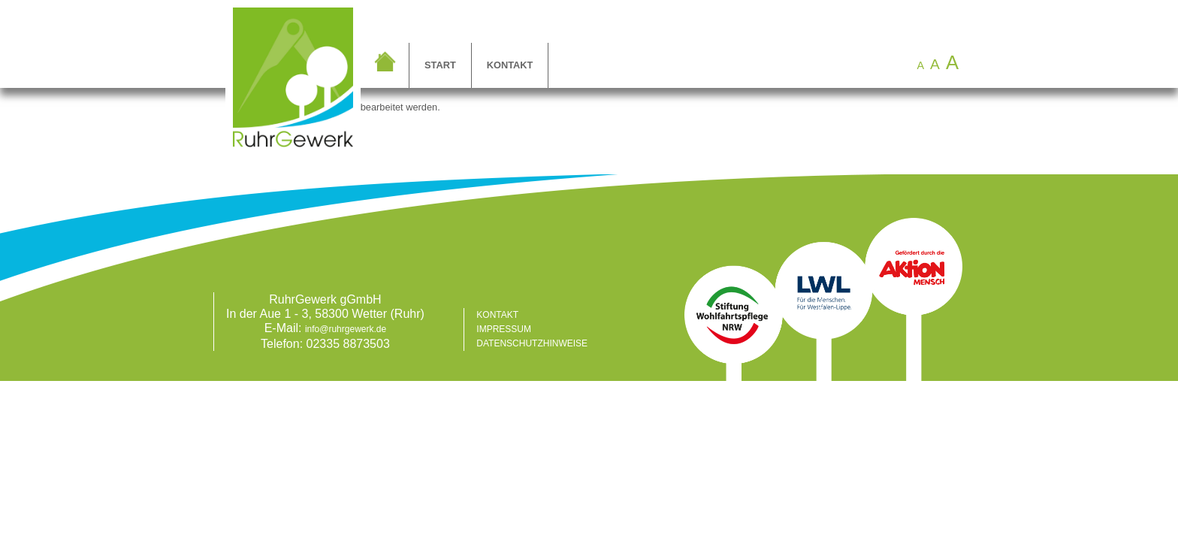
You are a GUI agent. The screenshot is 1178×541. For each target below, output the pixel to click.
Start (440, 65)
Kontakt (510, 65)
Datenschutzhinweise (531, 343)
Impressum (503, 329)
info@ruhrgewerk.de (345, 329)
